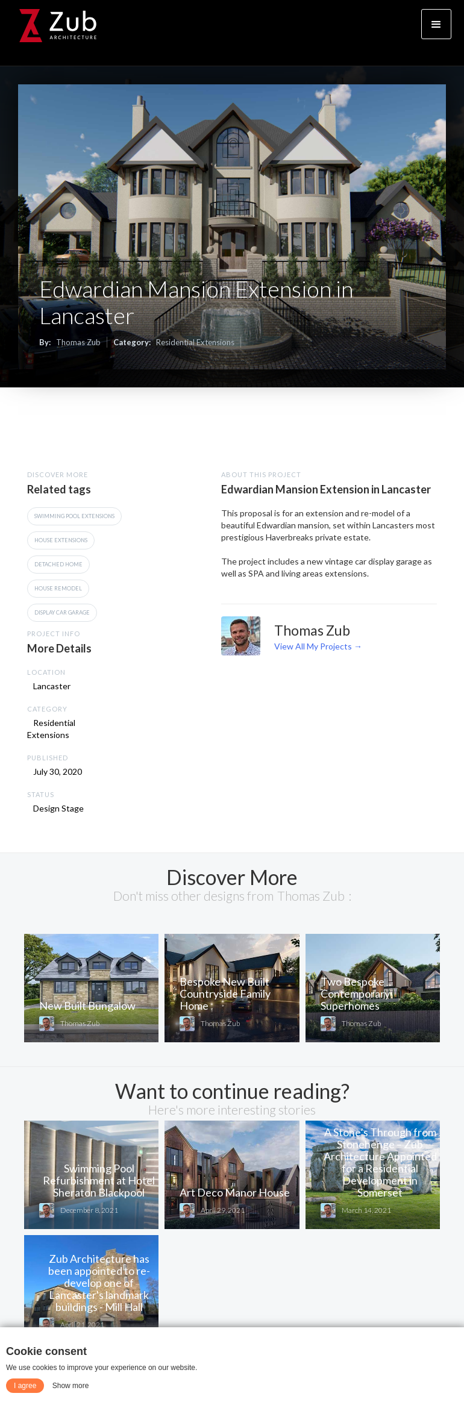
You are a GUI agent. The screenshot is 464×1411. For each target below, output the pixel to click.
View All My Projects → (318, 646)
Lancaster (52, 686)
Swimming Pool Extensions (74, 516)
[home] (58, 25)
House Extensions (60, 540)
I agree (25, 1385)
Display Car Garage (62, 612)
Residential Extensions (195, 342)
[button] (436, 24)
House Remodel (58, 588)
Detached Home (58, 564)
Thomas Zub (78, 342)
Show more (70, 1385)
